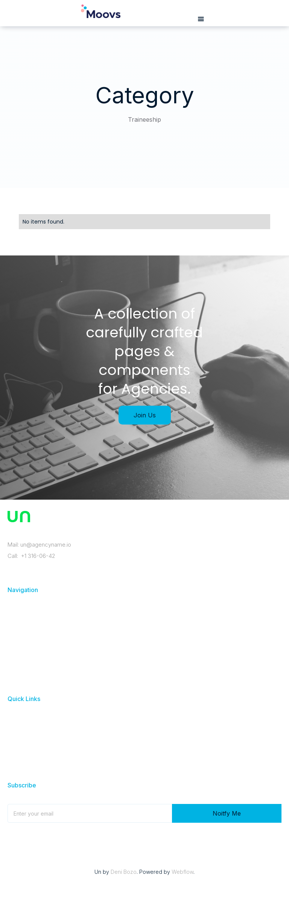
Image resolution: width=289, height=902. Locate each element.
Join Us (145, 415)
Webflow (182, 872)
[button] (200, 19)
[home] (100, 15)
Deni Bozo (124, 872)
